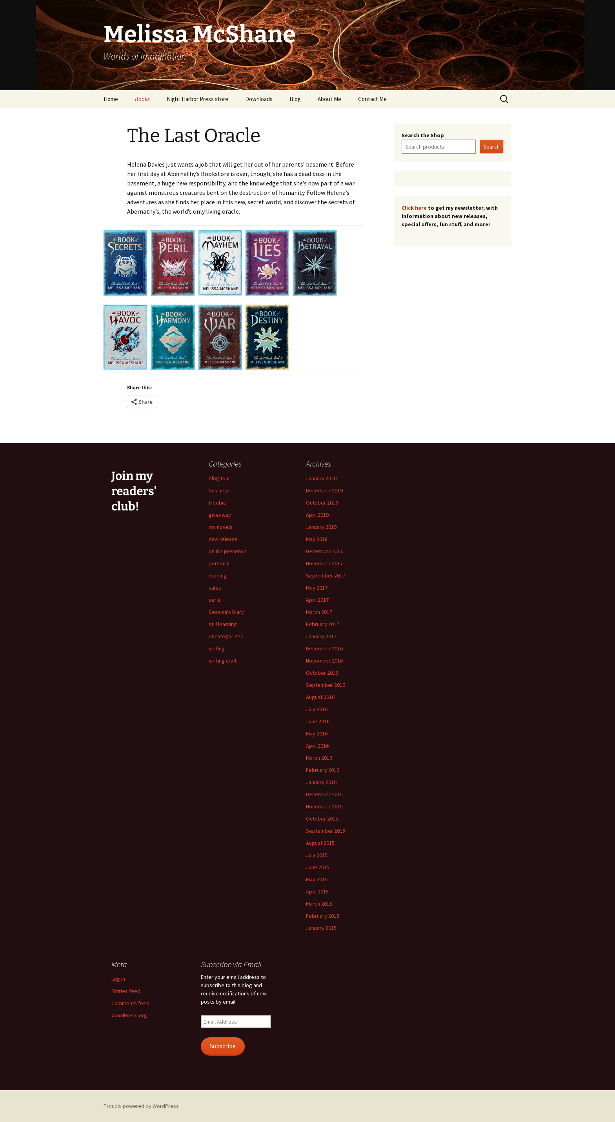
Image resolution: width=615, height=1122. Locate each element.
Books (142, 99)
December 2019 (324, 490)
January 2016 (321, 782)
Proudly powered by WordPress (141, 1105)
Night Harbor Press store (197, 99)
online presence (228, 551)
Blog (295, 99)
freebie (217, 502)
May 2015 (317, 879)
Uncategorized (226, 636)
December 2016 (324, 648)
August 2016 (320, 697)
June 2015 (317, 867)
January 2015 (321, 927)
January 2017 (321, 636)
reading (218, 575)
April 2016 (317, 745)
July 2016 (317, 709)
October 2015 (322, 818)
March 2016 (319, 757)
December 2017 (324, 551)
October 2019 (322, 502)
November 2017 (324, 563)
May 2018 (317, 539)
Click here (414, 207)
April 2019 (317, 514)
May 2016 (317, 733)
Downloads (259, 99)
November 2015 (324, 806)
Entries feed (125, 991)
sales (215, 587)
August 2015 (320, 842)
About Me (329, 99)
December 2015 (324, 794)
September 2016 (325, 684)
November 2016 (324, 660)
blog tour (219, 478)
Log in (118, 978)
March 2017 (319, 611)
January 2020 (321, 478)
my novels (221, 526)
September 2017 (325, 575)
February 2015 (322, 915)
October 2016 (322, 672)
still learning (223, 624)
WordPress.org (129, 1015)
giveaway (220, 514)
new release (223, 539)
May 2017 (317, 587)
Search (491, 146)
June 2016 (317, 721)
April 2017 (317, 599)
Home (111, 99)
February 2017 (322, 624)
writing (217, 648)
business (219, 490)
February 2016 (322, 769)
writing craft (223, 660)
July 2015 (317, 855)
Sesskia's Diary (226, 611)
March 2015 (319, 903)
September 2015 (325, 830)
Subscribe (223, 1046)
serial (215, 599)
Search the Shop (423, 135)
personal (219, 563)
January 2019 (321, 526)
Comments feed (130, 1003)
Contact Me (372, 99)
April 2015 (317, 891)
